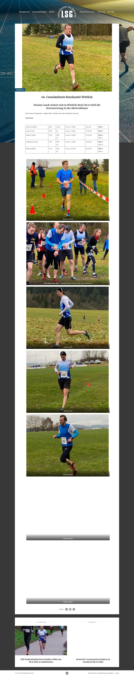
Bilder (51, 12)
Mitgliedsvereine (87, 12)
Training (101, 12)
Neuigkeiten (24, 12)
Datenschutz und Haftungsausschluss (101, 673)
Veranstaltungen (39, 12)
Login (117, 673)
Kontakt (110, 12)
